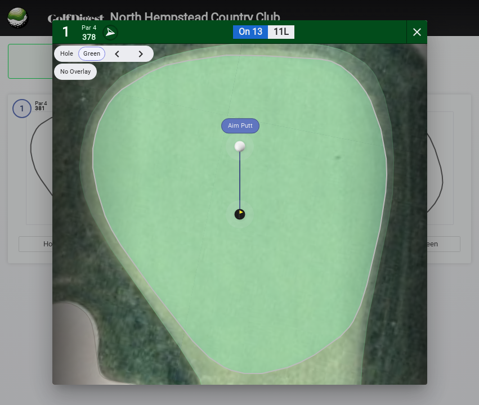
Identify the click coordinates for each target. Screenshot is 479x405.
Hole (66, 53)
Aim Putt (240, 125)
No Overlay (75, 71)
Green (91, 53)
